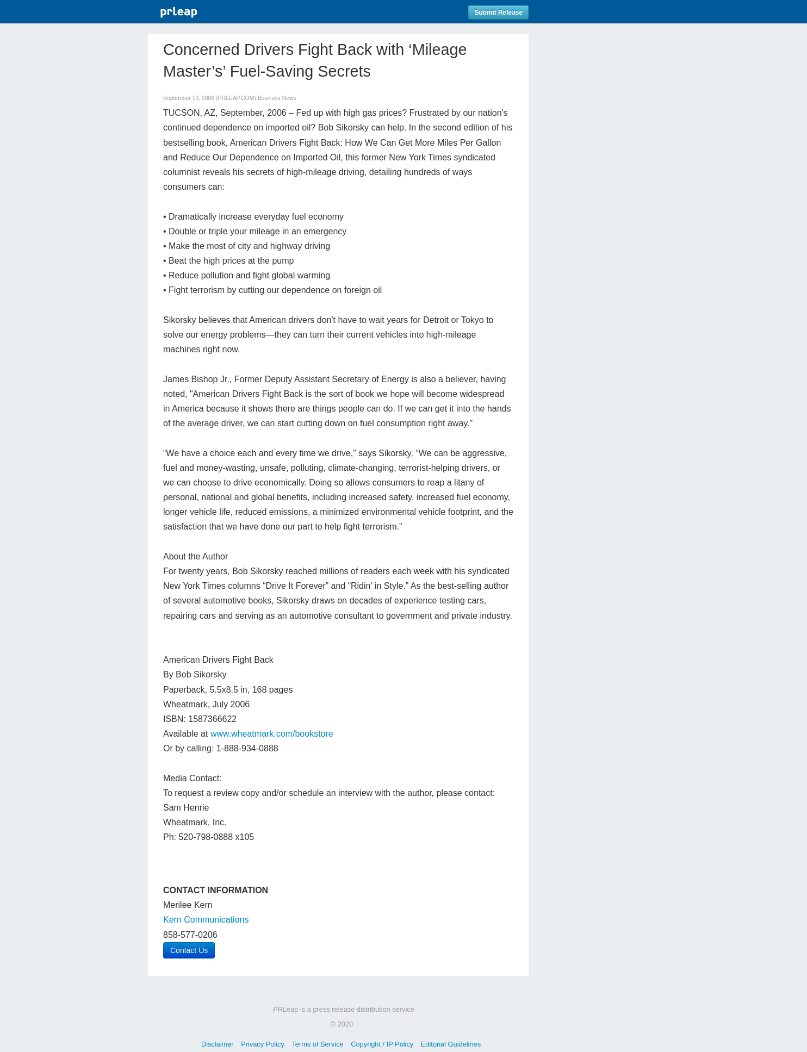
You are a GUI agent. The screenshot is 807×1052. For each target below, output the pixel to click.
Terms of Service (317, 1044)
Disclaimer (217, 1044)
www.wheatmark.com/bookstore (271, 733)
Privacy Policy (262, 1044)
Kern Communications (206, 919)
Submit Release (498, 12)
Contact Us (189, 950)
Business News (277, 98)
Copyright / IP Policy (382, 1044)
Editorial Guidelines (451, 1044)
